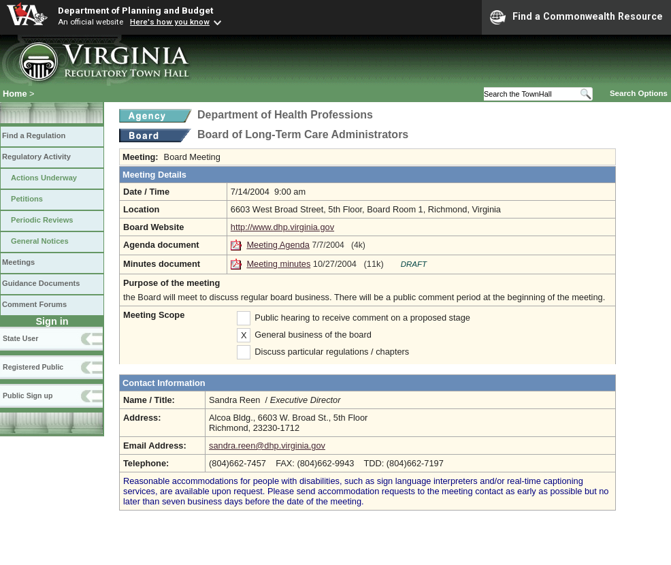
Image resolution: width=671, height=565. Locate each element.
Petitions (27, 199)
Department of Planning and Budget (135, 10)
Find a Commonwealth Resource (576, 17)
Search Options (639, 93)
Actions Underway (44, 178)
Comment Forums (34, 304)
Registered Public (33, 367)
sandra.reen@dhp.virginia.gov (267, 445)
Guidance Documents (41, 283)
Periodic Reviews (42, 220)
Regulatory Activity (36, 156)
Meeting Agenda (278, 245)
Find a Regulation (33, 135)
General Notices (40, 241)
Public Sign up (27, 395)
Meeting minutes (278, 264)
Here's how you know (170, 22)
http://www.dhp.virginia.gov (282, 227)
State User (20, 338)
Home (15, 93)
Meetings (18, 262)
